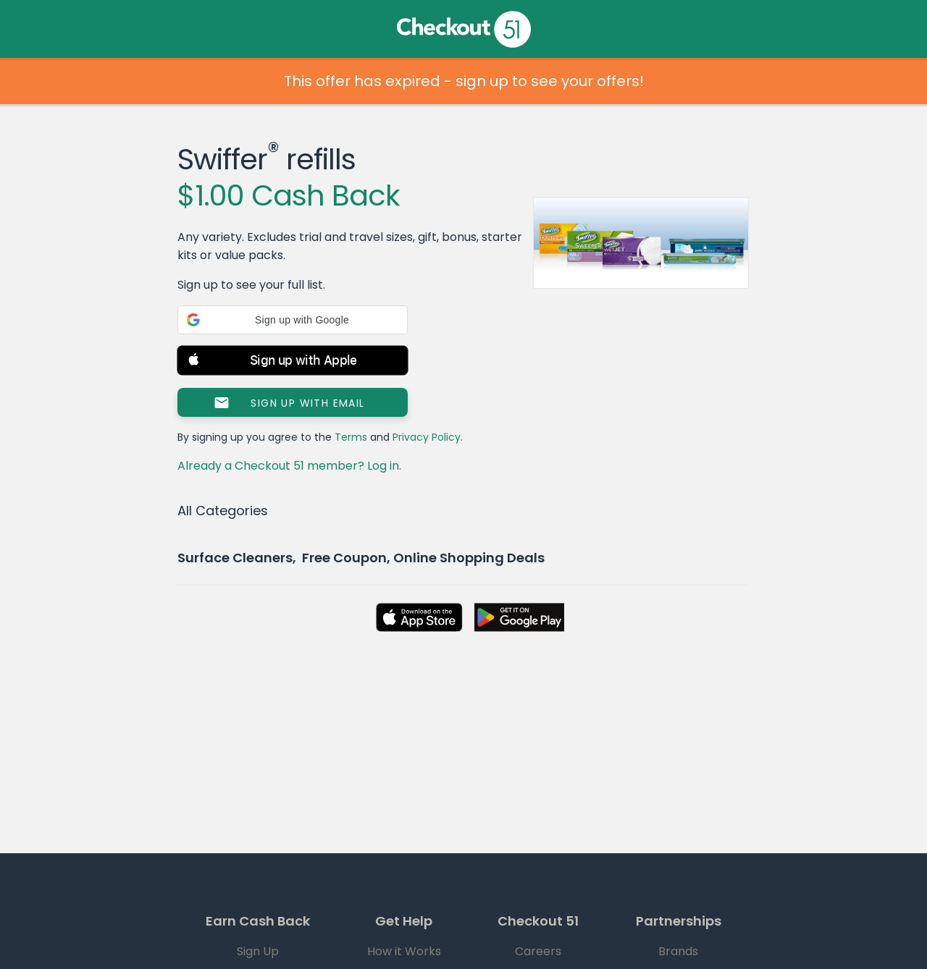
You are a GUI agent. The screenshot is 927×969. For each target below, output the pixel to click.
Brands (678, 951)
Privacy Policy (427, 437)
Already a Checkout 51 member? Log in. (289, 465)
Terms (351, 437)
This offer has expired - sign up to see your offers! (464, 81)
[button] (292, 319)
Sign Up (258, 951)
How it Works (404, 951)
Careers (538, 951)
